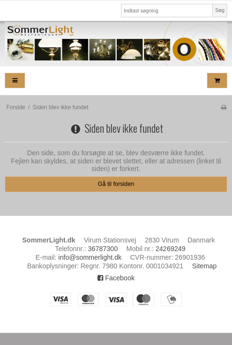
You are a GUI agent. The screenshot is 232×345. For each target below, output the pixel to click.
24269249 (170, 249)
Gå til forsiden (116, 184)
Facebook (116, 278)
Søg (219, 10)
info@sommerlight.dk (90, 257)
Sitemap (204, 266)
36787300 (103, 249)
